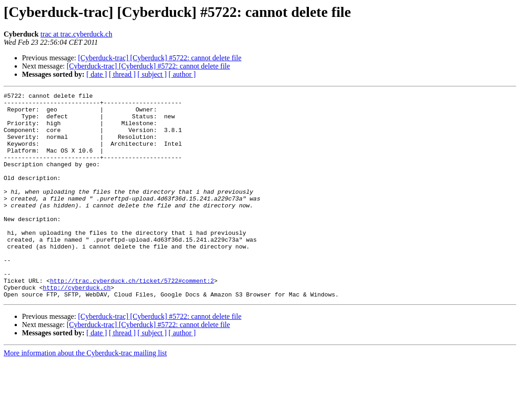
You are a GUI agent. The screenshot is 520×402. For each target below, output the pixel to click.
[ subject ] (152, 74)
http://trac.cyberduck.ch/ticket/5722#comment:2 (132, 319)
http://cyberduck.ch (77, 327)
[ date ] (96, 74)
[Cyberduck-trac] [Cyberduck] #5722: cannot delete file (160, 58)
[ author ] (182, 74)
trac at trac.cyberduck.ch (76, 34)
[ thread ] (122, 74)
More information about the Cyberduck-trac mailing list (85, 394)
